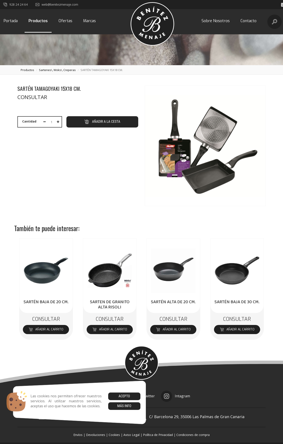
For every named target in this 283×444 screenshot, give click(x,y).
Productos (38, 20)
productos (27, 70)
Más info (124, 406)
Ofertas (65, 20)
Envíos (78, 435)
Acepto (124, 396)
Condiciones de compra (193, 435)
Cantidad (29, 121)
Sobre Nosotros (216, 20)
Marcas (89, 20)
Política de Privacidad (158, 435)
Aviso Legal (131, 435)
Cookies (114, 435)
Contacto (248, 20)
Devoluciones (95, 435)
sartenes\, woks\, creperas (57, 70)
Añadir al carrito (46, 329)
